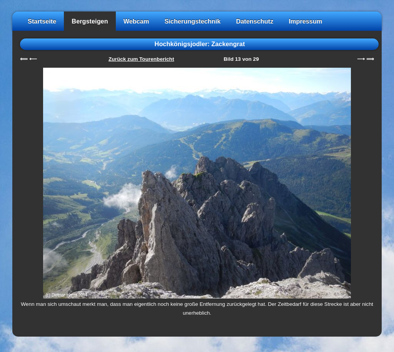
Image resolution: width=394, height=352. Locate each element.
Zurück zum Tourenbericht (141, 59)
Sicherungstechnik (192, 21)
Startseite (42, 21)
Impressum (305, 21)
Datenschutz (254, 21)
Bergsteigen (90, 21)
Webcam (136, 21)
